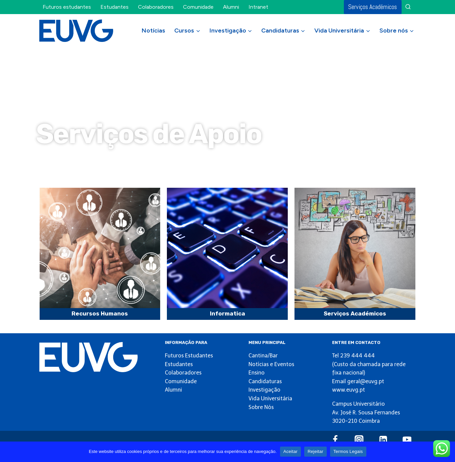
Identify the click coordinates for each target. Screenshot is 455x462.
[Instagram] (359, 440)
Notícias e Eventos (271, 364)
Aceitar (290, 451)
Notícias (153, 30)
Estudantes (114, 7)
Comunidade (198, 7)
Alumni (231, 7)
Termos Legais (348, 451)
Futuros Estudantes (189, 355)
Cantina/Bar (263, 355)
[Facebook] (335, 440)
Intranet (258, 7)
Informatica (227, 313)
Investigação (264, 390)
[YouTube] (407, 440)
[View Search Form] (408, 7)
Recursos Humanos (100, 313)
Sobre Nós (261, 407)
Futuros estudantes (67, 7)
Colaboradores (156, 7)
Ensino (256, 372)
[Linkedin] (383, 440)
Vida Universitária (270, 398)
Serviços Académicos (372, 7)
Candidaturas (265, 381)
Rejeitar (315, 451)
